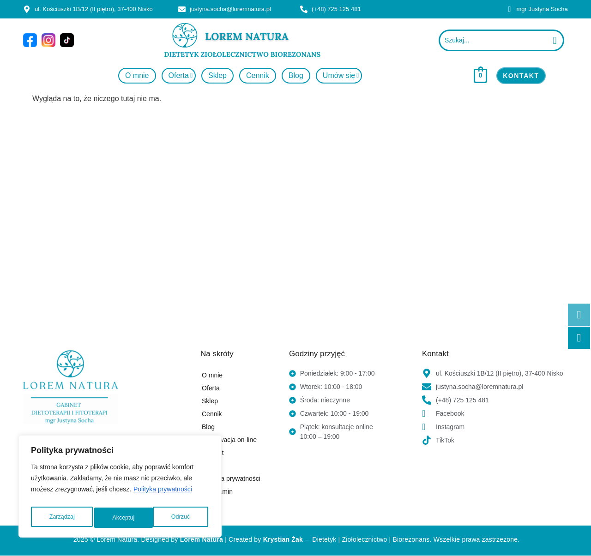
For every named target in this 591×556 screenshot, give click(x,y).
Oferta (181, 75)
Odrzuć (121, 517)
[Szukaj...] (493, 40)
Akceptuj (180, 517)
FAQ (208, 465)
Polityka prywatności (162, 494)
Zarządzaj (61, 517)
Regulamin (217, 491)
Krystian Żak (283, 539)
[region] (120, 489)
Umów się (341, 75)
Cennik (257, 75)
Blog (296, 75)
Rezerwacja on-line (229, 439)
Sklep (217, 75)
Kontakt (212, 452)
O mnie (137, 75)
